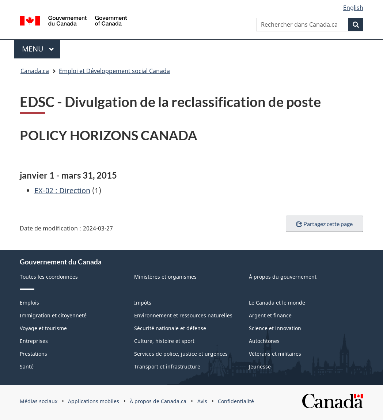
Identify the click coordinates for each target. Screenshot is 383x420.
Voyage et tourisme (43, 328)
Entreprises (34, 340)
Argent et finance (270, 315)
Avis (202, 401)
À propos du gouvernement (282, 276)
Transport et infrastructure (167, 366)
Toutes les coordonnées (49, 276)
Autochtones (264, 340)
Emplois (29, 302)
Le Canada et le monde (277, 302)
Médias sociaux (38, 401)
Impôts (142, 302)
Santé (27, 366)
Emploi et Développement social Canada (114, 71)
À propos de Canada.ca (158, 401)
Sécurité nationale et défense (170, 328)
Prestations (33, 353)
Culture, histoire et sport (164, 340)
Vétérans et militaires (275, 353)
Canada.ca (34, 71)
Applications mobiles (93, 401)
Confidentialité (236, 401)
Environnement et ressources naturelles (183, 315)
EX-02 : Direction (62, 190)
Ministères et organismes (165, 276)
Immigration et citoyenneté (53, 315)
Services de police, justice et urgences (181, 353)
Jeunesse (260, 366)
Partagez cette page (324, 223)
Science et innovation (275, 328)
